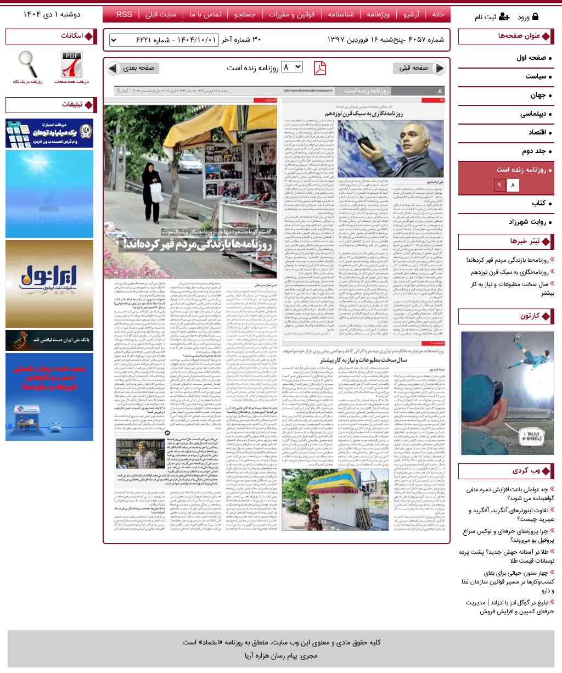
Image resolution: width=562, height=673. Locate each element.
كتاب (542, 204)
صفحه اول (534, 58)
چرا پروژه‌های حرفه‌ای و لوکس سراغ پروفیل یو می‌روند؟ (508, 536)
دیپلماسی (536, 114)
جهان (541, 96)
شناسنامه (341, 14)
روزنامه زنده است (524, 170)
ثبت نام (485, 17)
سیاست (538, 77)
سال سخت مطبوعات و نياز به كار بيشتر (512, 289)
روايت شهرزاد (530, 222)
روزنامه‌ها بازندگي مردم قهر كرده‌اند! (510, 260)
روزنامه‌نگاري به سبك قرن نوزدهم (512, 272)
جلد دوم (537, 152)
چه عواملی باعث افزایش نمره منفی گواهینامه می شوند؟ (510, 494)
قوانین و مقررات (291, 14)
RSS (124, 14)
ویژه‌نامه (378, 14)
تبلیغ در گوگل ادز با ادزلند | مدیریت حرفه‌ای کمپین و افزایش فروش (510, 607)
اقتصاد (540, 133)
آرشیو (411, 14)
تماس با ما (205, 14)
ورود (524, 17)
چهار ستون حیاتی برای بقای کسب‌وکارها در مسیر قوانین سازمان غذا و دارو (508, 582)
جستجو (245, 14)
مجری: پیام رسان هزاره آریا (281, 655)
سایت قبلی (160, 14)
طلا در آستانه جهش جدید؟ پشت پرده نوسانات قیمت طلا (506, 557)
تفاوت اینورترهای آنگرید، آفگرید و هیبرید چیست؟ (511, 515)
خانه (438, 14)
